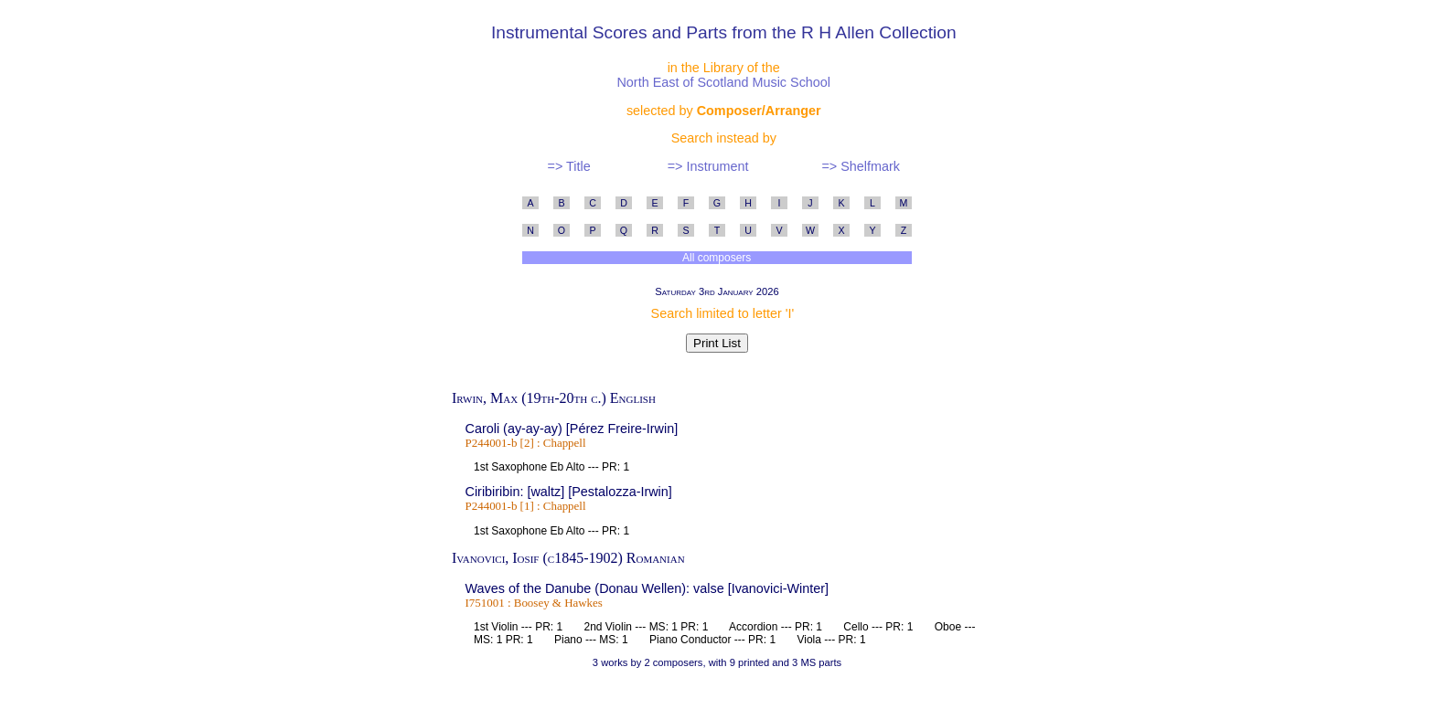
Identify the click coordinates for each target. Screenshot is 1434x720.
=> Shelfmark (860, 166)
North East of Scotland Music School (723, 82)
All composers (717, 257)
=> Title (568, 166)
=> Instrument (708, 166)
